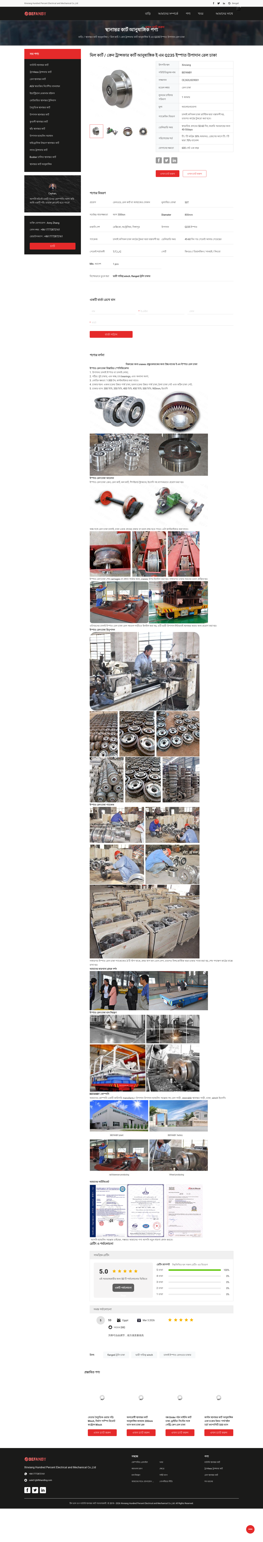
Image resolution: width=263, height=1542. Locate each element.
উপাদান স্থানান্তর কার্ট (39, 114)
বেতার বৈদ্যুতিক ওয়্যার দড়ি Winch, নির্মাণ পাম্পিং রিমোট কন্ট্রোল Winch (101, 1421)
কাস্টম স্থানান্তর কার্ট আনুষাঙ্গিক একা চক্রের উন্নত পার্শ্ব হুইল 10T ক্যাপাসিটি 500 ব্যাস (218, 1421)
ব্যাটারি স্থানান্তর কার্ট (39, 65)
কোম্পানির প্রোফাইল (140, 1462)
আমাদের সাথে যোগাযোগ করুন (143, 1481)
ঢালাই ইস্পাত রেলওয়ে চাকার (177, 1355)
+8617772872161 (53, 236)
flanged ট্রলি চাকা (116, 1355)
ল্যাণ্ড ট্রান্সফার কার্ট (39, 150)
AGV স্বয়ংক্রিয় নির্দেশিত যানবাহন (45, 86)
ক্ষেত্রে (161, 1468)
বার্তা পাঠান (111, 334)
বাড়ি (80, 37)
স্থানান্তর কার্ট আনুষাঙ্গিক (96, 37)
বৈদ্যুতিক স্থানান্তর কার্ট (40, 107)
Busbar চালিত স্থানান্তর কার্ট (43, 157)
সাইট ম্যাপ (163, 1475)
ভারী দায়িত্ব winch (144, 1355)
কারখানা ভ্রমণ (137, 1468)
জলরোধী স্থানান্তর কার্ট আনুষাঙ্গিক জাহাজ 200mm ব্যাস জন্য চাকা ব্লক (140, 1421)
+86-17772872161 (50, 229)
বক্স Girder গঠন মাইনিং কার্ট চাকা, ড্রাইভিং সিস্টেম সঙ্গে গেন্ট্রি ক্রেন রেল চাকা (179, 1421)
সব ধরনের (208, 1481)
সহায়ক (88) (119, 1327)
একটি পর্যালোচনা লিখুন (123, 1289)
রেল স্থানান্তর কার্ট (38, 79)
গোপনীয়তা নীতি (166, 1481)
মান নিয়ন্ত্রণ (136, 1475)
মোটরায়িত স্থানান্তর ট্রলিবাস (43, 100)
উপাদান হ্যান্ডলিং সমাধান (41, 135)
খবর (161, 1462)
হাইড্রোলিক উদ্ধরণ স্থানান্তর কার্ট (44, 143)
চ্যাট (52, 246)
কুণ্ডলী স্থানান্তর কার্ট (39, 121)
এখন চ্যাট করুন (167, 173)
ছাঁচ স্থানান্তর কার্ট (37, 128)
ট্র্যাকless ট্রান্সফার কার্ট (41, 72)
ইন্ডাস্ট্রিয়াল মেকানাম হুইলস (42, 93)
